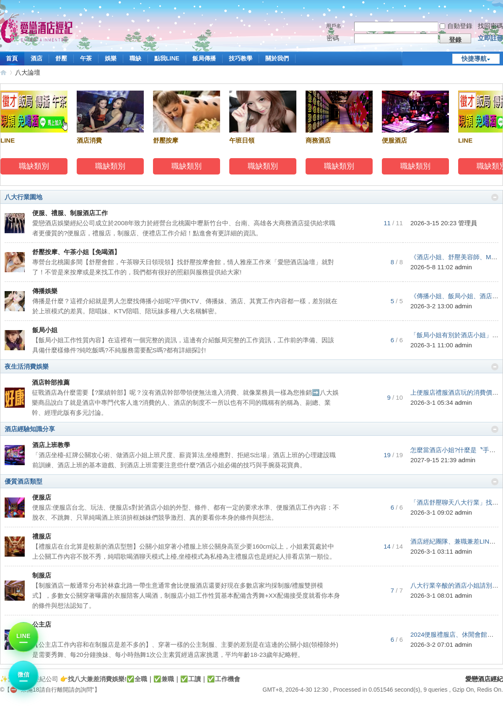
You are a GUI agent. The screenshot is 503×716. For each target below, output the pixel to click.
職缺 (135, 58)
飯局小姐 (44, 329)
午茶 (86, 58)
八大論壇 (27, 72)
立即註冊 (490, 38)
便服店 (41, 497)
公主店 (41, 624)
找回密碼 (490, 25)
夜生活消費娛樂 (27, 366)
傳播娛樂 (44, 290)
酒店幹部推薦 (51, 382)
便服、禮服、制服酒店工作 (70, 212)
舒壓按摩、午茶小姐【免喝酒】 (76, 251)
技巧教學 (240, 58)
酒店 (36, 58)
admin (463, 267)
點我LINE (166, 58)
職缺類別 (35, 166)
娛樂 (111, 58)
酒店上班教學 (51, 444)
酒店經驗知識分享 (30, 428)
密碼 (333, 38)
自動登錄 (456, 25)
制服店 (41, 575)
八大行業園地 (23, 196)
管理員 (467, 223)
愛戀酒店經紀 (3, 72)
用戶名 (333, 26)
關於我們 (277, 58)
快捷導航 (474, 58)
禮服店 (41, 536)
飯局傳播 (204, 58)
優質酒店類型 (23, 481)
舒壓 (61, 58)
